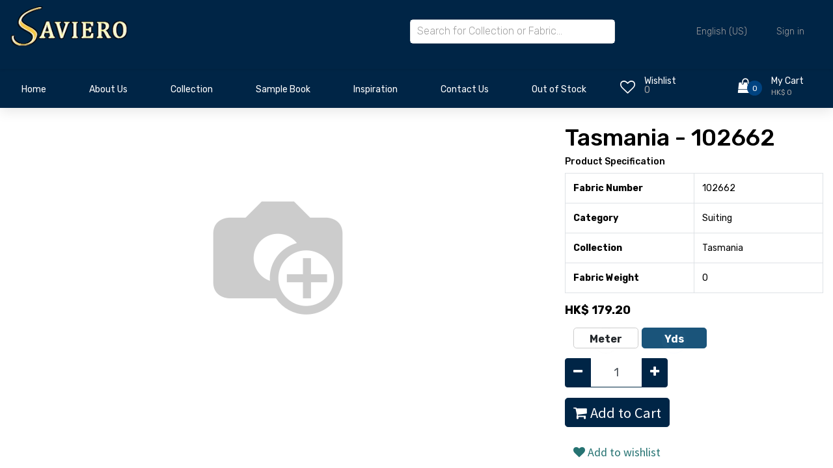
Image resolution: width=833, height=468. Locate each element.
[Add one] (655, 372)
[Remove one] (578, 372)
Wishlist (660, 80)
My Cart (787, 80)
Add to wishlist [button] (617, 452)
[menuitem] (33, 93)
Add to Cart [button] (617, 413)
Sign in (790, 31)
